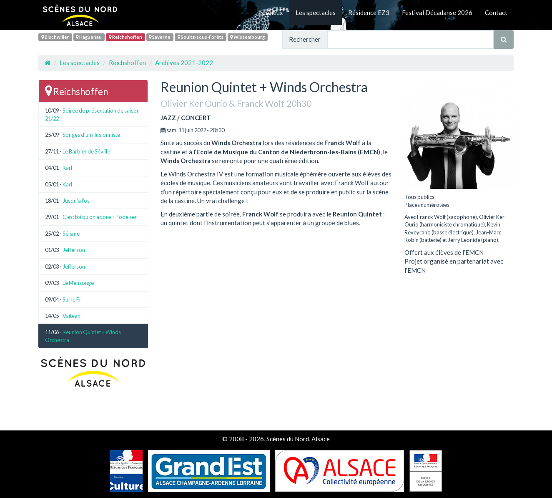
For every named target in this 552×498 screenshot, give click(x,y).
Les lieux (271, 12)
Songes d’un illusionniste (91, 134)
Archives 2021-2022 (184, 62)
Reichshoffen (125, 37)
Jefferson (74, 249)
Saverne (160, 37)
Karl (67, 167)
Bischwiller (55, 37)
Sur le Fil (72, 299)
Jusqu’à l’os (76, 200)
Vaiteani (72, 315)
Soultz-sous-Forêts (200, 37)
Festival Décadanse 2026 (437, 12)
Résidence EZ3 (368, 12)
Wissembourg (247, 37)
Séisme (71, 233)
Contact (496, 12)
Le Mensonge (78, 282)
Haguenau (89, 37)
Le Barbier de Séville (86, 151)
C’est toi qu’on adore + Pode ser (100, 217)
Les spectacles (316, 12)
